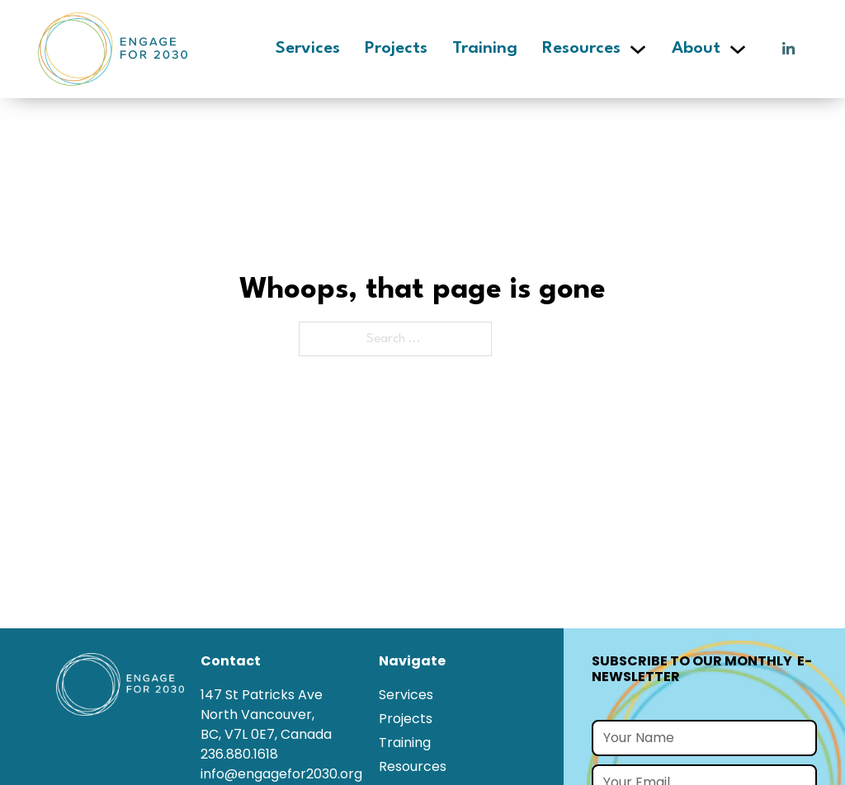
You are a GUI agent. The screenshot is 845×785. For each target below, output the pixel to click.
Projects (396, 48)
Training (484, 48)
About (696, 48)
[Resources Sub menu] (638, 49)
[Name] (704, 738)
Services (308, 48)
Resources (581, 48)
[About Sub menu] (738, 49)
